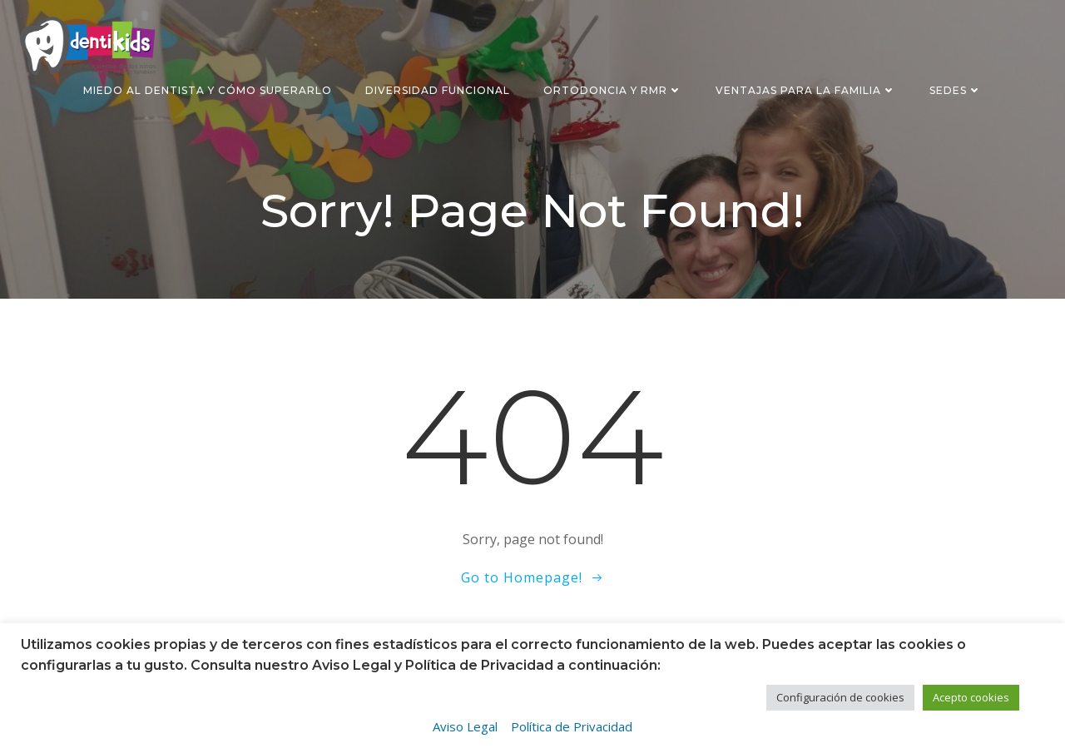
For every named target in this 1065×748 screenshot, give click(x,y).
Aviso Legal (465, 726)
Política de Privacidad (571, 726)
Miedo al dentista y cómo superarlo (207, 90)
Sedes (955, 90)
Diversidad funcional (437, 90)
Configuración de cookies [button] (840, 697)
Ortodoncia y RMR (612, 90)
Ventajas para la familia (806, 90)
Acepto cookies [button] (971, 697)
